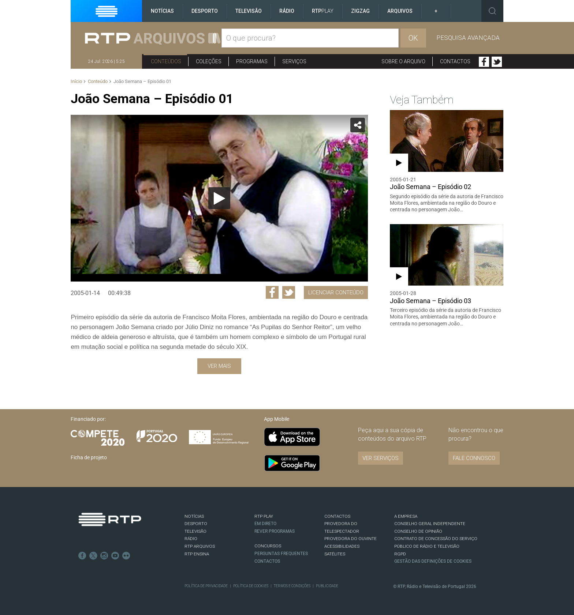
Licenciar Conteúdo (336, 292)
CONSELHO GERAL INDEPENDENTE (429, 523)
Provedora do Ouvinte (350, 538)
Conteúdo (98, 81)
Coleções (208, 61)
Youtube (115, 556)
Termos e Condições (292, 586)
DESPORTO (195, 523)
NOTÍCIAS (194, 516)
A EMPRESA (405, 516)
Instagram (104, 556)
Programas (252, 61)
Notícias (162, 11)
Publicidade (327, 586)
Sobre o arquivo (403, 61)
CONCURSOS (267, 545)
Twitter (497, 62)
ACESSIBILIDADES (341, 546)
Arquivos (400, 11)
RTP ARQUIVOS (199, 546)
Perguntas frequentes (281, 553)
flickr (126, 556)
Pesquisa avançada (468, 37)
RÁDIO (190, 538)
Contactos (455, 61)
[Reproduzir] (219, 198)
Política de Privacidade (206, 586)
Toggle (492, 11)
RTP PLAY (263, 516)
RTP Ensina (196, 553)
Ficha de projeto (89, 457)
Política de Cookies (250, 586)
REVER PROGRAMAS (274, 531)
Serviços (294, 61)
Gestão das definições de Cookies (432, 561)
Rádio (286, 11)
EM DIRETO (265, 523)
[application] (219, 198)
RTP (322, 11)
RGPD (400, 553)
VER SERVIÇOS (380, 458)
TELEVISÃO (195, 531)
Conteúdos (166, 61)
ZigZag (360, 11)
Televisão (248, 11)
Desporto (204, 11)
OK (413, 38)
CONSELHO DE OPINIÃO (418, 531)
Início (76, 81)
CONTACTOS (337, 516)
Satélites (334, 553)
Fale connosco (474, 458)
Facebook (484, 62)
